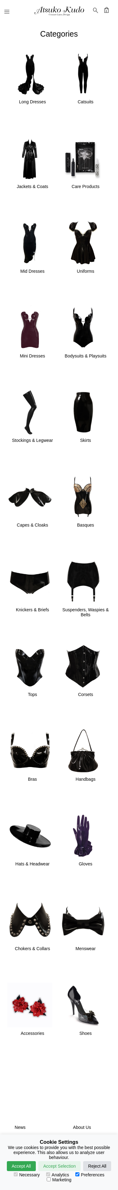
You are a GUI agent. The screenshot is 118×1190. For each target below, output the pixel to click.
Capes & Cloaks (32, 525)
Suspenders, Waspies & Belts (85, 612)
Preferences (89, 1174)
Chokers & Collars (32, 948)
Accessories (32, 1033)
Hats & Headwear (32, 863)
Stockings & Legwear (32, 440)
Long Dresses (32, 101)
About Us (82, 1127)
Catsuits (85, 101)
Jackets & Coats (32, 186)
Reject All (97, 1166)
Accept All (21, 1166)
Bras (32, 779)
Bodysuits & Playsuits (85, 355)
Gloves (85, 863)
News (20, 1127)
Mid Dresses (32, 271)
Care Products (85, 186)
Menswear (85, 948)
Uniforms (85, 271)
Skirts (85, 440)
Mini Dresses (32, 355)
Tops (32, 694)
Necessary (27, 1174)
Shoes (85, 1033)
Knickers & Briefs (32, 609)
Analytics (57, 1174)
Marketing (59, 1179)
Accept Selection (59, 1166)
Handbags (86, 779)
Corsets (85, 694)
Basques (85, 525)
